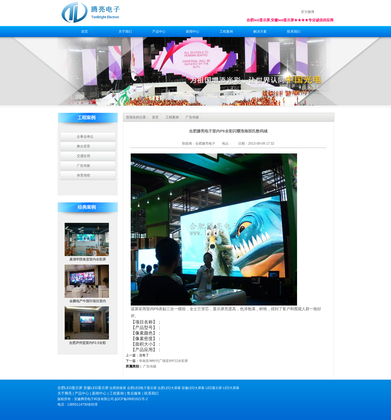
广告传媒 (83, 166)
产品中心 (159, 31)
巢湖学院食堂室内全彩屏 (87, 259)
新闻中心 (192, 31)
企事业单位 (85, 137)
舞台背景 (83, 146)
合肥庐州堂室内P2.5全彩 (87, 343)
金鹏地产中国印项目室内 (87, 301)
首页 (84, 31)
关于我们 (125, 31)
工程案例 (226, 31)
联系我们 (293, 31)
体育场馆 (83, 175)
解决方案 (260, 31)
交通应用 (83, 156)
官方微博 (307, 12)
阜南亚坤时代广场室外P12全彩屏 (163, 361)
